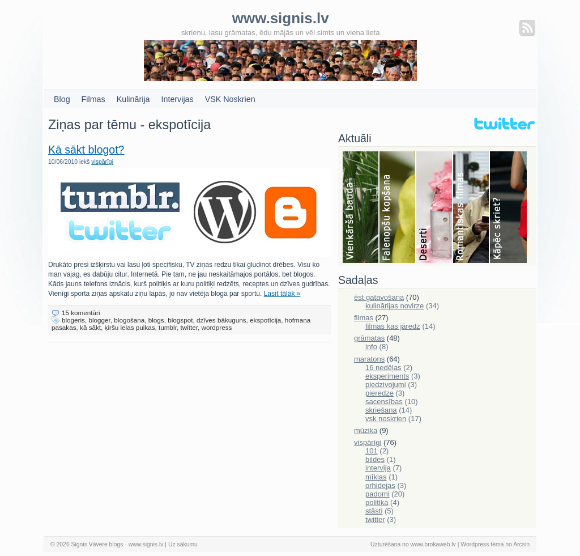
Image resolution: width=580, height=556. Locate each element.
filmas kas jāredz (392, 326)
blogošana (129, 320)
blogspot (180, 320)
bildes (375, 459)
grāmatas (369, 338)
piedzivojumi (385, 384)
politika (376, 502)
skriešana (381, 410)
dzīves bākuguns (221, 320)
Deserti (434, 208)
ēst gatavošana (379, 297)
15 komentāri (81, 312)
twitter (189, 327)
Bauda (361, 208)
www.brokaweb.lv (433, 544)
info (371, 346)
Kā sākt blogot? (86, 149)
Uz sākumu (183, 544)
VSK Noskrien (230, 99)
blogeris (73, 320)
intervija (378, 468)
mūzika (365, 430)
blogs (156, 320)
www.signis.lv (146, 544)
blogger (99, 320)
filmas (363, 317)
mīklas (376, 477)
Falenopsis (397, 208)
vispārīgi (102, 162)
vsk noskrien (385, 418)
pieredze (379, 393)
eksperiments (387, 376)
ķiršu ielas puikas (130, 327)
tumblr (168, 327)
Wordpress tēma (482, 544)
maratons (369, 359)
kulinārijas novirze (394, 306)
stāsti (373, 511)
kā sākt (90, 327)
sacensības (384, 401)
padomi (377, 494)
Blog (62, 99)
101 (371, 451)
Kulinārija (133, 99)
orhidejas (380, 485)
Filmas (93, 99)
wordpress (216, 327)
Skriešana (508, 208)
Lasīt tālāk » (282, 294)
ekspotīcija (265, 320)
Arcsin (521, 544)
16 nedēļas (383, 367)
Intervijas (177, 99)
